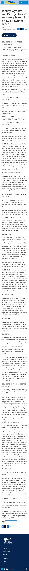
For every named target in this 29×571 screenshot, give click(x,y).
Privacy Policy (6, 551)
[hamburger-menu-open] (2, 2)
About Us (5, 548)
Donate (24, 2)
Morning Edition (11, 521)
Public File (5, 554)
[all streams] (27, 569)
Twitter (4, 561)
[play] (2, 569)
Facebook (5, 558)
